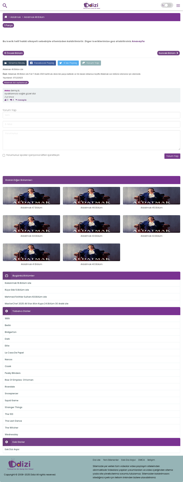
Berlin (8, 325)
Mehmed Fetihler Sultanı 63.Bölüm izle (26, 296)
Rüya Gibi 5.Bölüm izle (17, 289)
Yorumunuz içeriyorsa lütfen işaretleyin (31, 155)
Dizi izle (96, 459)
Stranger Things (13, 407)
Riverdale (10, 386)
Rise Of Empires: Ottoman (19, 379)
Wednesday (11, 434)
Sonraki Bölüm (168, 53)
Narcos (8, 359)
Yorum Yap (90, 63)
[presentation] (30, 172)
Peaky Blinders (13, 373)
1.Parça (8, 25)
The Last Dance (13, 420)
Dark (7, 338)
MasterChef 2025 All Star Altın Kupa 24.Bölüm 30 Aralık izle (36, 303)
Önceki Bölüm (13, 53)
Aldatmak (15, 17)
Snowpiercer (11, 393)
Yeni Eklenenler (111, 459)
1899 (7, 318)
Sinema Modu (14, 63)
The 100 (9, 414)
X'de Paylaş (68, 63)
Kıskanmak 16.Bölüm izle (18, 283)
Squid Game (11, 400)
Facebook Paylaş (42, 63)
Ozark (8, 366)
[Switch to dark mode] (167, 5)
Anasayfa (138, 41)
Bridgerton (10, 332)
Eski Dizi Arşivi (12, 449)
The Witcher (11, 427)
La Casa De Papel (14, 352)
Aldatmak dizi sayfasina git (15, 82)
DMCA (141, 459)
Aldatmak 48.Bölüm (34, 17)
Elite (7, 345)
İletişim (151, 459)
